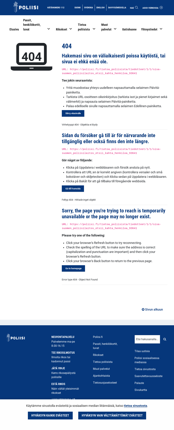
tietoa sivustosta (135, 405)
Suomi (78, 7)
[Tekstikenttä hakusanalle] (147, 339)
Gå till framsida (73, 188)
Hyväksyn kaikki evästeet (50, 415)
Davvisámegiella (117, 7)
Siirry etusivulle (73, 113)
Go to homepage (73, 268)
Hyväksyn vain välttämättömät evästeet (112, 415)
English (101, 7)
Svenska (89, 7)
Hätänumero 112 (55, 7)
